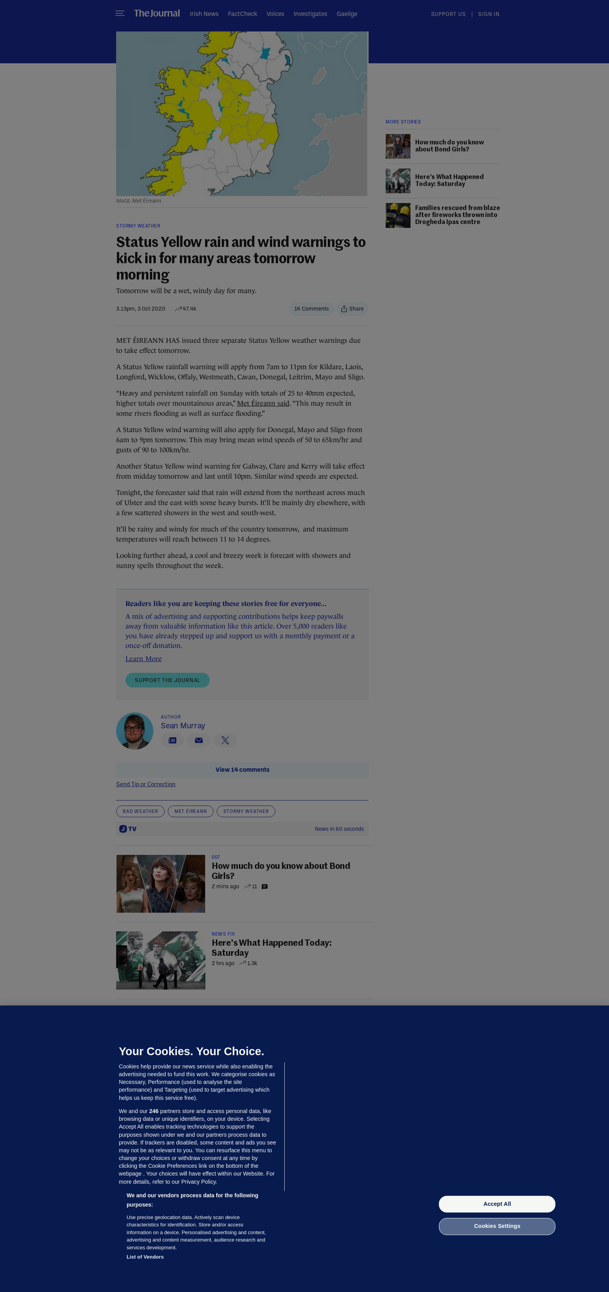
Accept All (497, 1204)
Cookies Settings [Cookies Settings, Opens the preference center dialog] (497, 1226)
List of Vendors (145, 1257)
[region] (304, 1148)
